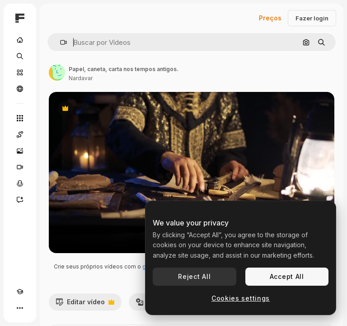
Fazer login (311, 18)
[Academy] (20, 291)
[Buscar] (20, 56)
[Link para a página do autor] (57, 72)
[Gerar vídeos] (20, 167)
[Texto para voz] (20, 183)
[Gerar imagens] (20, 151)
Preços (270, 18)
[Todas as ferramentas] (20, 118)
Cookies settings (240, 298)
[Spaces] (20, 134)
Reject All (194, 276)
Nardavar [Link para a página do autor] (81, 78)
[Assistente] (20, 199)
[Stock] (20, 72)
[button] (59, 42)
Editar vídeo (85, 304)
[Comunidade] (20, 89)
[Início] (20, 40)
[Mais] (20, 308)
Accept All (287, 276)
